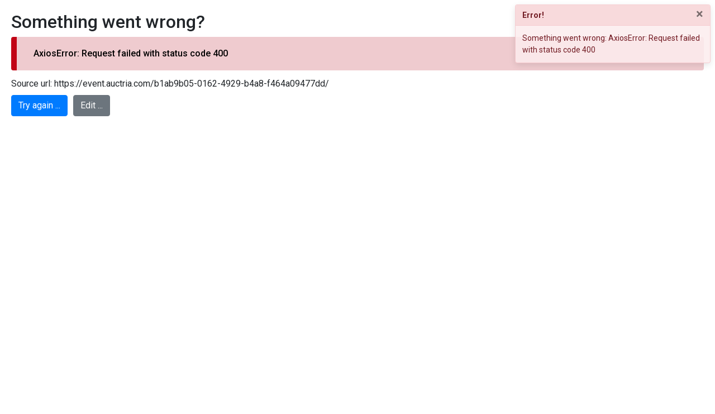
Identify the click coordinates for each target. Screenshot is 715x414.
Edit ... (91, 105)
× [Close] (699, 14)
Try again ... (39, 105)
